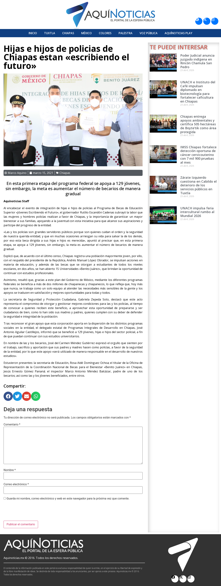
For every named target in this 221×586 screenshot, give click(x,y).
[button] (8, 396)
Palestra (125, 33)
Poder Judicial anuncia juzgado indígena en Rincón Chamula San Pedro (197, 61)
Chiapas (68, 33)
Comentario (12, 424)
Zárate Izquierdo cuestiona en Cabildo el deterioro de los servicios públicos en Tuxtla (198, 185)
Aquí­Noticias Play (178, 33)
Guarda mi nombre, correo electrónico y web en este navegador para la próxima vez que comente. (68, 498)
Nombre (10, 470)
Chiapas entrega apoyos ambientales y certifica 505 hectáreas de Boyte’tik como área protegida (198, 124)
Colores (105, 33)
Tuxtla (49, 33)
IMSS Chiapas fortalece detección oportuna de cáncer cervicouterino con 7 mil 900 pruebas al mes (198, 154)
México (86, 33)
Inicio (33, 33)
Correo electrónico (16, 484)
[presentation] (31, 512)
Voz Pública (149, 33)
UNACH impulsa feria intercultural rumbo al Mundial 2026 (197, 212)
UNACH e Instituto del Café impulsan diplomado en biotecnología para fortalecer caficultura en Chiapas (197, 91)
